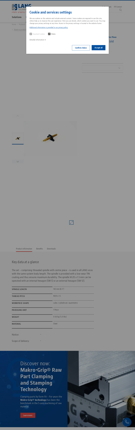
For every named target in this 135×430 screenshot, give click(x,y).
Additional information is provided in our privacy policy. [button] (49, 27)
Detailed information (37, 40)
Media (51, 34)
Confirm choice (81, 48)
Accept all (98, 47)
